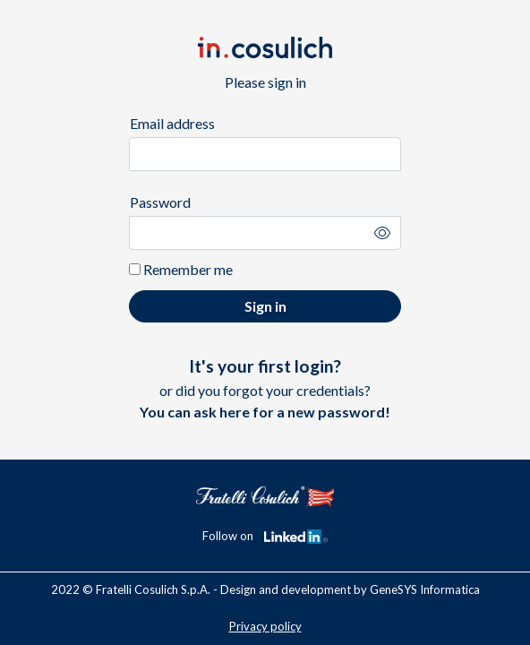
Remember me (181, 269)
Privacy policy (265, 626)
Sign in (265, 305)
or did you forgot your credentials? (265, 388)
